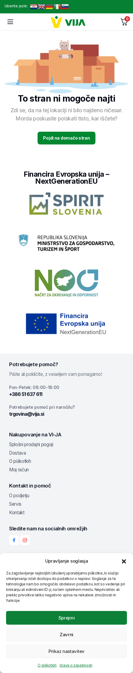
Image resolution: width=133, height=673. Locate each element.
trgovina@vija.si (26, 414)
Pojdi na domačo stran (66, 137)
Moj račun (19, 470)
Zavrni (66, 634)
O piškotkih (47, 665)
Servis (15, 504)
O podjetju (19, 495)
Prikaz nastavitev (66, 651)
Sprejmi (66, 618)
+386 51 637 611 (25, 394)
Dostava (17, 453)
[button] (124, 561)
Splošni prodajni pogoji (31, 444)
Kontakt (17, 512)
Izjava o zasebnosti (76, 665)
